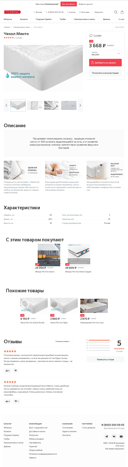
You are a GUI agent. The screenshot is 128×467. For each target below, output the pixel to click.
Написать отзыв (105, 359)
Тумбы (63, 19)
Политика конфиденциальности (43, 454)
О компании (67, 427)
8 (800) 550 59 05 (113, 424)
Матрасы (8, 19)
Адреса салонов (69, 431)
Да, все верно (68, 4)
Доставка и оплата (37, 431)
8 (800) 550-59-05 (56, 12)
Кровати (24, 19)
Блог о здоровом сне (38, 427)
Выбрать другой (85, 4)
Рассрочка (33, 435)
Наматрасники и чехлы (84, 19)
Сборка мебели (35, 450)
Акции (121, 19)
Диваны (106, 19)
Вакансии (99, 12)
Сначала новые (62, 341)
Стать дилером (88, 427)
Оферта (32, 457)
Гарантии (33, 446)
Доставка (85, 12)
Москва (39, 12)
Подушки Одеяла (44, 19)
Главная (7, 27)
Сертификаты (35, 442)
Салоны (72, 12)
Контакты (66, 435)
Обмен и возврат (36, 439)
